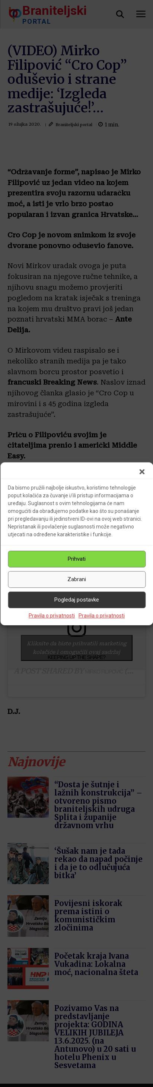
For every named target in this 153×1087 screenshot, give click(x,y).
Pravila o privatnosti (52, 616)
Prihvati (77, 559)
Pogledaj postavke (76, 599)
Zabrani (76, 579)
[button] (142, 471)
